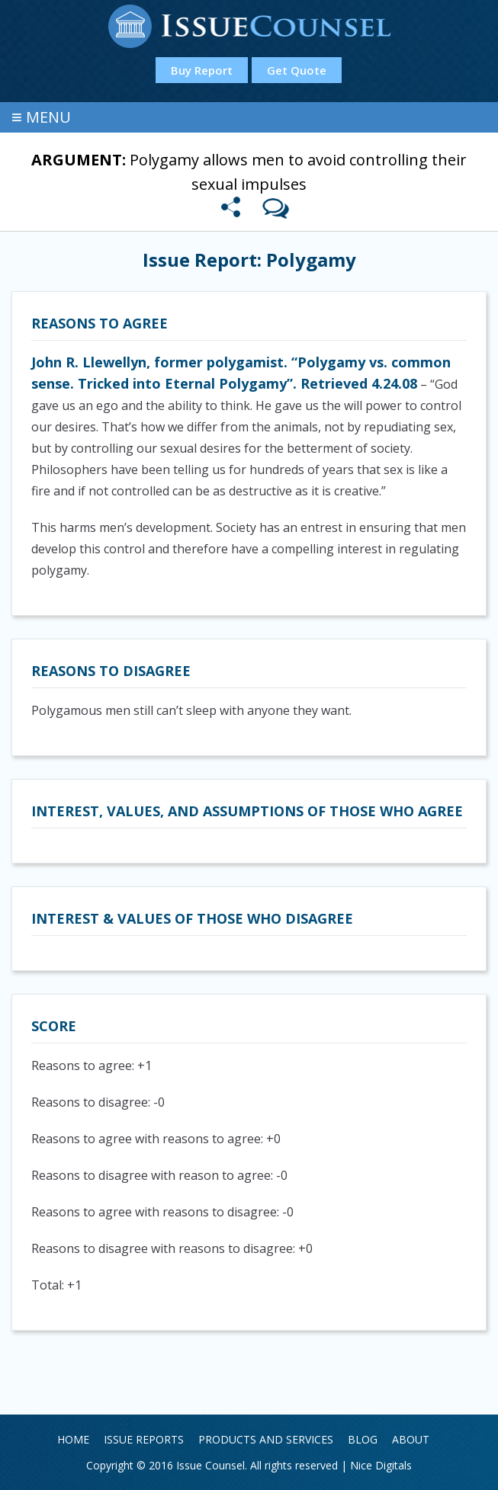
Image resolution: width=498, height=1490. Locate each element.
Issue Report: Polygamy (249, 259)
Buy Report (202, 70)
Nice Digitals (381, 1465)
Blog (363, 1439)
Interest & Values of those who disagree (192, 918)
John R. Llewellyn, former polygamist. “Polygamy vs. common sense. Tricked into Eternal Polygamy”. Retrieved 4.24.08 (241, 373)
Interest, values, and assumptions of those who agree (247, 811)
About (410, 1439)
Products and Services (265, 1439)
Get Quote (296, 70)
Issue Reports (144, 1439)
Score (53, 1026)
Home (73, 1439)
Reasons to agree (99, 323)
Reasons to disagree (111, 671)
